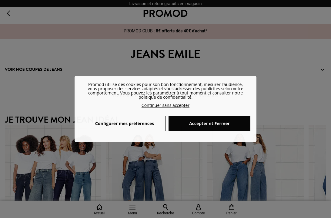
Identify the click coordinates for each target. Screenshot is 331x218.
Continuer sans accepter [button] (165, 105)
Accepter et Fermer (209, 123)
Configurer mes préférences (124, 123)
